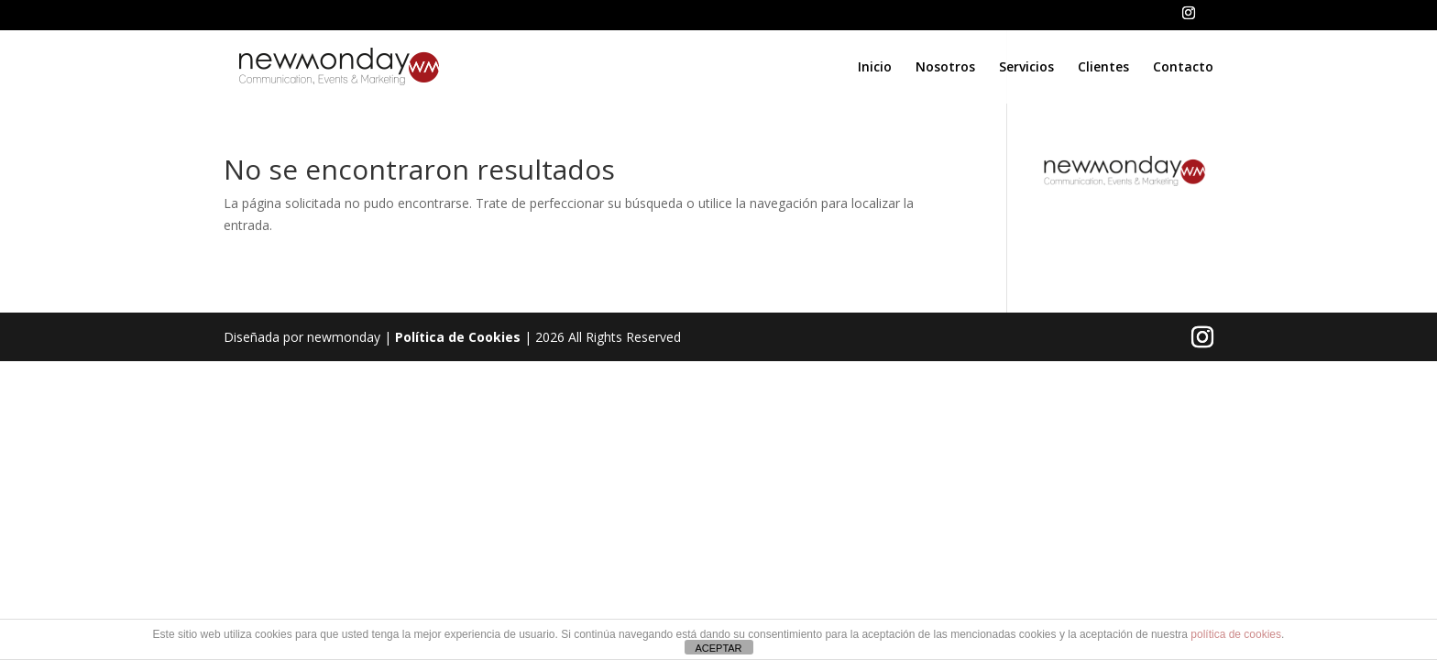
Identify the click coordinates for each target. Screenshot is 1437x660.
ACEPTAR (718, 648)
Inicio (875, 67)
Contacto (1183, 67)
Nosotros (945, 67)
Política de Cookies (458, 337)
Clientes (1103, 67)
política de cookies (1235, 634)
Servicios (1026, 67)
